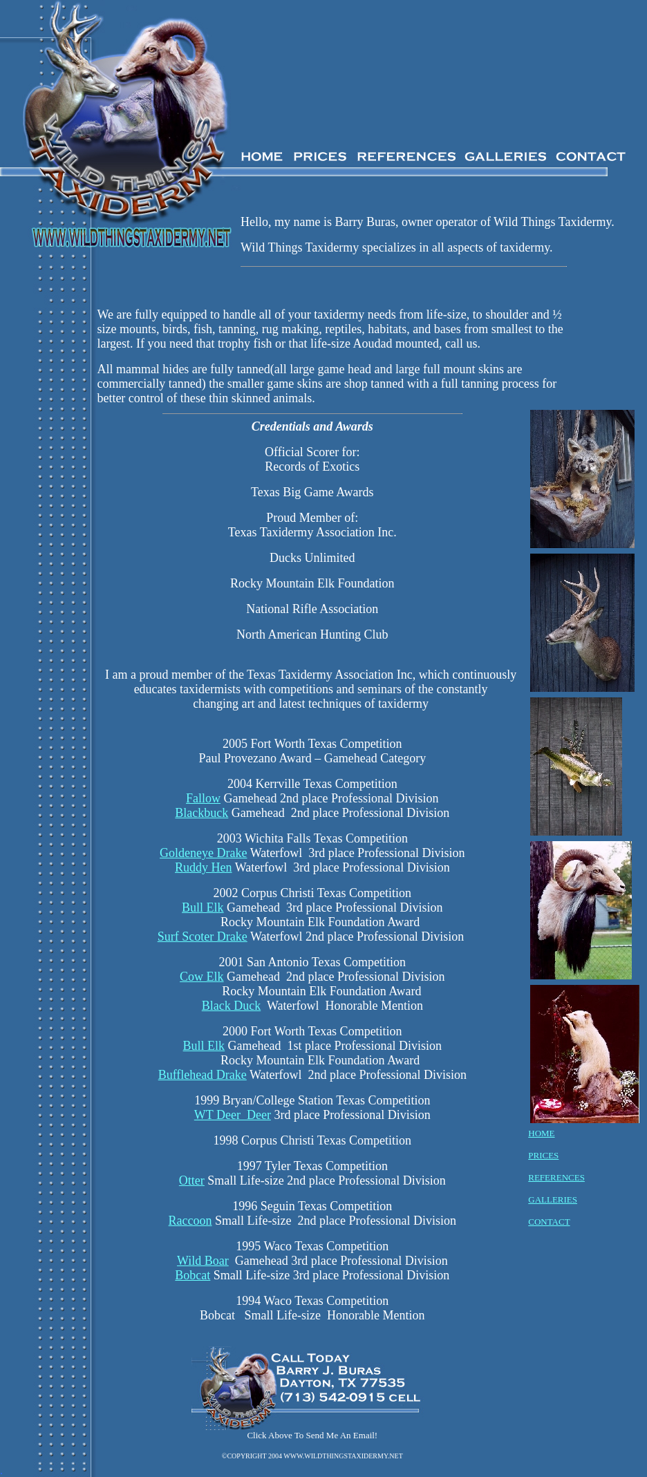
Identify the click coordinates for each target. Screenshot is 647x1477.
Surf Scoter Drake (202, 936)
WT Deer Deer (232, 1115)
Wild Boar (203, 1261)
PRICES (543, 1155)
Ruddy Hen (203, 867)
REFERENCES (556, 1177)
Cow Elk (202, 977)
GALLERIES (552, 1199)
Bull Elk (203, 907)
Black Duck (231, 1006)
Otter (192, 1180)
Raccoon (190, 1220)
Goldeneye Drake (203, 853)
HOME (541, 1133)
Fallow (203, 798)
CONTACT (549, 1221)
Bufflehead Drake (202, 1075)
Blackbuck (201, 813)
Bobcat (192, 1275)
